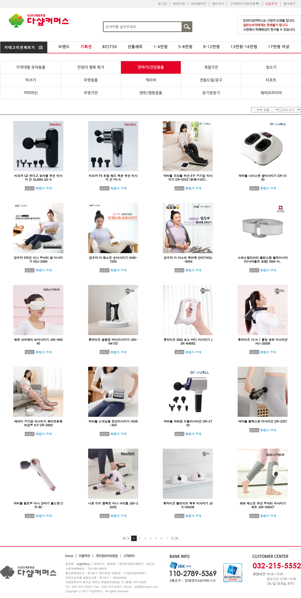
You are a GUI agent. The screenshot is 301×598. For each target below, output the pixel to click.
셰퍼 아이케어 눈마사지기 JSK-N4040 (38, 341)
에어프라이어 (271, 93)
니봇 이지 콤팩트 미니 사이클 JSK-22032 (113, 505)
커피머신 (31, 93)
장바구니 (218, 3)
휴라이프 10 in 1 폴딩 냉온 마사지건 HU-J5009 (263, 341)
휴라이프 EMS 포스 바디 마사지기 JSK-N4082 (188, 341)
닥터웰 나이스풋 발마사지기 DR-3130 (262, 177)
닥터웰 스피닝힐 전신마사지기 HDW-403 (113, 423)
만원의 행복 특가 (90, 67)
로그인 (162, 3)
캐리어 (150, 80)
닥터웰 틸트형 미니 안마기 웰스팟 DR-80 (38, 505)
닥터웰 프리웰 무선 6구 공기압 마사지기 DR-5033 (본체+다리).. (188, 177)
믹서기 (30, 80)
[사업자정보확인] (135, 573)
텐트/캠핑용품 (150, 93)
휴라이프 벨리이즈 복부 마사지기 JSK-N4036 (188, 505)
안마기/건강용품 (151, 67)
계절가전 (211, 67)
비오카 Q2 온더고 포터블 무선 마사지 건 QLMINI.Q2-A (38, 177)
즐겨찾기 (289, 3)
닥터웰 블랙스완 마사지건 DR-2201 (262, 421)
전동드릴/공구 (211, 80)
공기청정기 (211, 93)
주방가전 (91, 93)
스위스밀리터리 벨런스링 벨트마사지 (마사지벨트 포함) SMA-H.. (263, 259)
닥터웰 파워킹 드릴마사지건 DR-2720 (188, 423)
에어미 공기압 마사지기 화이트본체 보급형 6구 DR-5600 (38, 423)
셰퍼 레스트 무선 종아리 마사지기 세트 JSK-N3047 (263, 505)
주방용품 (91, 80)
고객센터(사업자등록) (244, 3)
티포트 (271, 80)
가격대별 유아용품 (30, 67)
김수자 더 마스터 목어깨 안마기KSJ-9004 (188, 259)
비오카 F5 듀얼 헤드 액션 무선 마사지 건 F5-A (113, 177)
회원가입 (179, 3)
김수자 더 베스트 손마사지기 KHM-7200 (113, 259)
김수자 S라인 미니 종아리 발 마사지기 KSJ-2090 (38, 259)
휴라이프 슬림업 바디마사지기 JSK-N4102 (112, 341)
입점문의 (271, 3)
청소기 (271, 67)
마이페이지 (198, 3)
